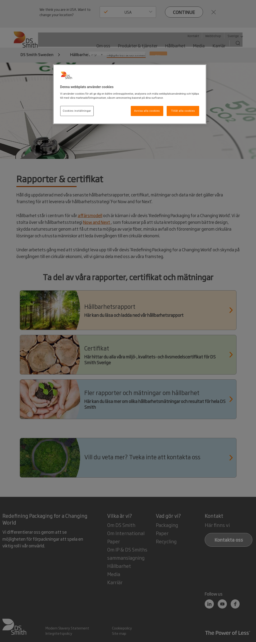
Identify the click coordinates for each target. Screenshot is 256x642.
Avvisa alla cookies (147, 110)
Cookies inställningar (77, 110)
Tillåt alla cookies (183, 110)
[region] (130, 94)
